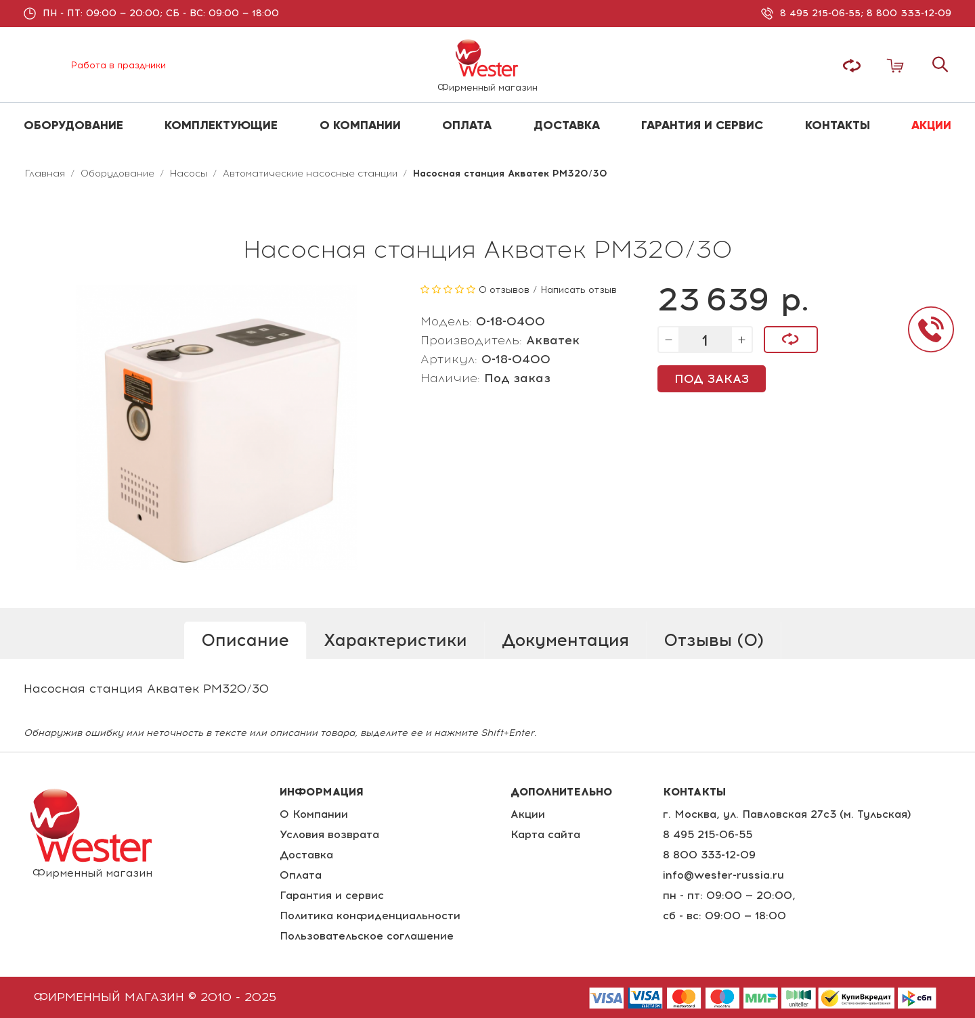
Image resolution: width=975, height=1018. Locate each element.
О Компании (314, 814)
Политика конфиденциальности (370, 915)
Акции (528, 814)
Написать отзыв (578, 290)
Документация (565, 640)
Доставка (306, 854)
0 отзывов (504, 290)
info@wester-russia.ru (723, 875)
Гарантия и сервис (332, 895)
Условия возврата (329, 834)
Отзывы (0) (714, 640)
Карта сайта (545, 834)
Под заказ (711, 378)
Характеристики (395, 640)
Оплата (301, 875)
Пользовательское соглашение (367, 935)
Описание (245, 640)
